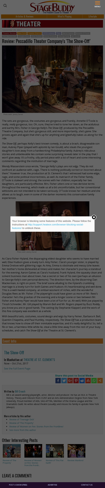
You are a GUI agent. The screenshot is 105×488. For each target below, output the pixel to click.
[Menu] (97, 4)
